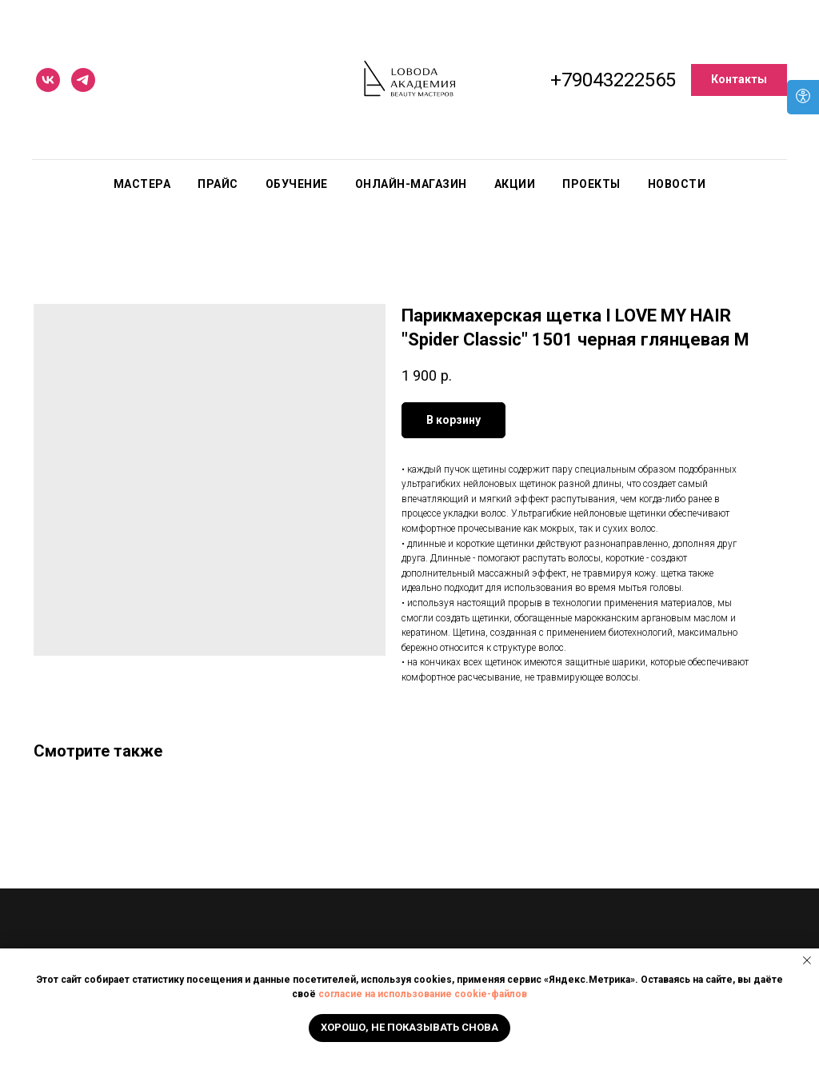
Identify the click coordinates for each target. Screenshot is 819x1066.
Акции (515, 184)
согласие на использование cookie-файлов (422, 994)
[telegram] (83, 80)
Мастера (142, 184)
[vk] (48, 80)
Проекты (591, 184)
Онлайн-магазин (411, 184)
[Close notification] (807, 960)
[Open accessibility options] (803, 97)
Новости (677, 184)
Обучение (297, 184)
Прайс (218, 184)
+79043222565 (613, 80)
